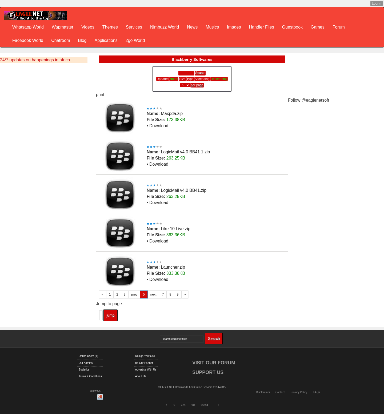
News (192, 27)
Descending (219, 79)
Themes (110, 27)
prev (134, 294)
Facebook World (27, 40)
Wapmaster (62, 27)
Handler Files (261, 27)
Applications (105, 40)
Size (182, 79)
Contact (280, 392)
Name (174, 79)
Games (318, 27)
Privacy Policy (299, 392)
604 (193, 405)
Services (134, 27)
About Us (140, 376)
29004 (204, 405)
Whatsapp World (28, 27)
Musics (212, 27)
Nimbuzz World (164, 27)
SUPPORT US (207, 372)
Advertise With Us (145, 369)
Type (190, 79)
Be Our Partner (144, 362)
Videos (87, 27)
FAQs (316, 392)
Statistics (84, 369)
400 (183, 405)
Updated (163, 79)
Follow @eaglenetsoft (308, 100)
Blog (82, 40)
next (153, 294)
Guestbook (292, 27)
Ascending (202, 79)
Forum (339, 27)
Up (218, 405)
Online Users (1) (88, 356)
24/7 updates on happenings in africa (35, 60)
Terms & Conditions (90, 376)
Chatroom (60, 40)
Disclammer (263, 392)
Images (234, 27)
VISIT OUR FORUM (213, 362)
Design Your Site (145, 356)
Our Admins (86, 362)
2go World (135, 40)
